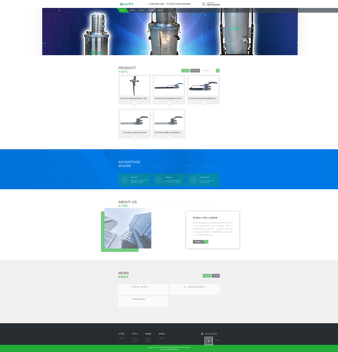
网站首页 (122, 10)
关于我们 (132, 10)
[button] (168, 53)
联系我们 (160, 10)
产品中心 (141, 10)
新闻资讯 (150, 10)
